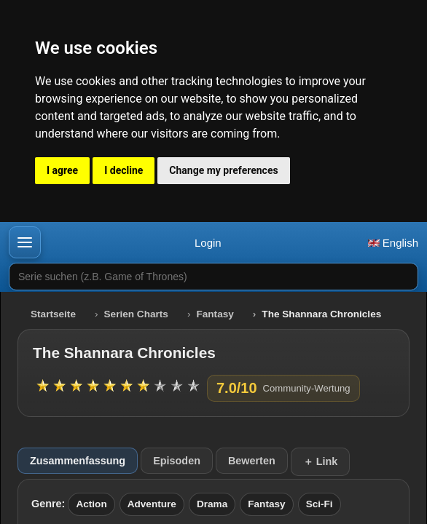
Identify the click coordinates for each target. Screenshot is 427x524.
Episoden (176, 461)
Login (208, 243)
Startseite (53, 314)
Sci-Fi (319, 504)
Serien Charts (136, 314)
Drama (212, 504)
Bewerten (251, 461)
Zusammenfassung (77, 461)
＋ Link (320, 461)
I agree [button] (62, 170)
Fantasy (214, 314)
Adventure (152, 504)
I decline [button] (123, 170)
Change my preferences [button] (223, 170)
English (393, 243)
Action (91, 504)
